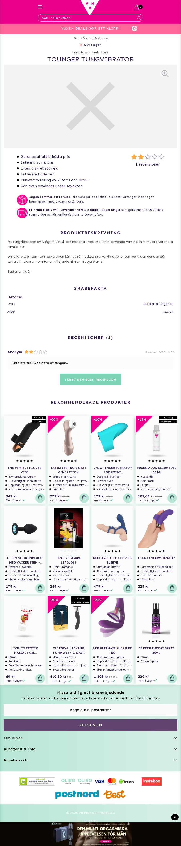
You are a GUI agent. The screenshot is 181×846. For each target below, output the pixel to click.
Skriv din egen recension (90, 380)
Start (77, 38)
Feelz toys (101, 38)
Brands (87, 38)
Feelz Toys (99, 52)
